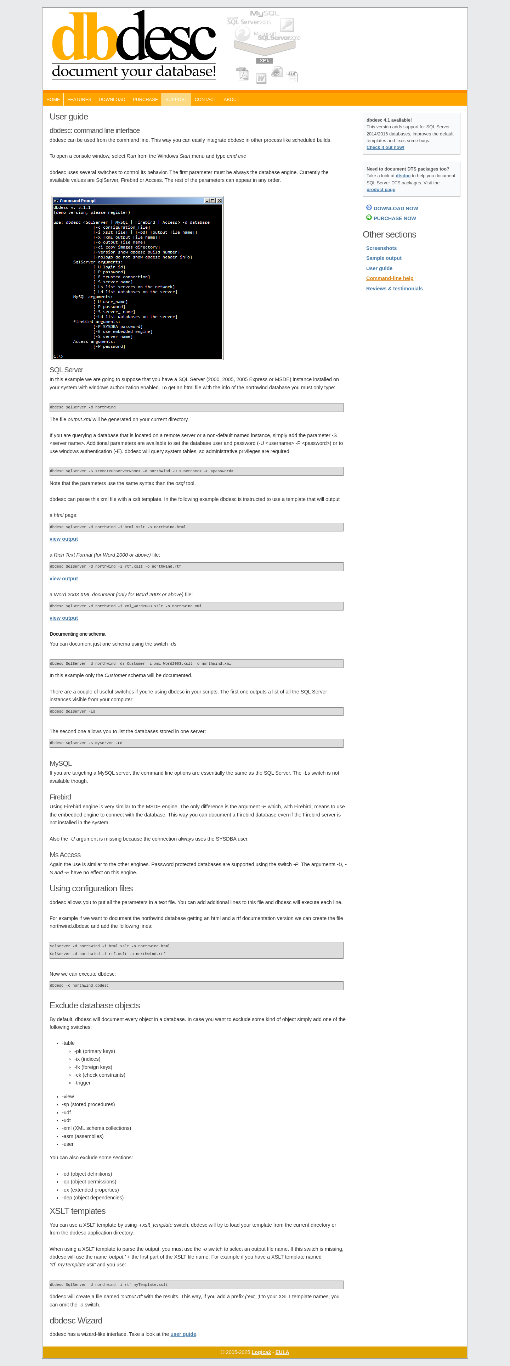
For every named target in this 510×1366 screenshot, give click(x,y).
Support (176, 99)
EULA (282, 1352)
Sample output (384, 258)
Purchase (145, 99)
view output (64, 539)
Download (112, 99)
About (231, 99)
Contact (205, 99)
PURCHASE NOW (395, 218)
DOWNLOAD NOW (396, 208)
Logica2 (261, 1352)
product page (381, 189)
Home (53, 99)
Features (79, 99)
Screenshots (381, 248)
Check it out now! (385, 147)
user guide (183, 1334)
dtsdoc (403, 175)
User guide (379, 268)
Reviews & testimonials (394, 288)
